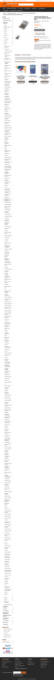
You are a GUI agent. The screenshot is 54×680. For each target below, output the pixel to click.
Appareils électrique (8, 116)
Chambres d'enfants (8, 216)
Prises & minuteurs (8, 447)
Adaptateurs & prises (7, 91)
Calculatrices (7, 197)
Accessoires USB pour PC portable (8, 82)
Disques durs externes (7, 256)
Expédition (6, 35)
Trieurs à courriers (8, 574)
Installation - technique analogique (7, 369)
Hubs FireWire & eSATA (7, 355)
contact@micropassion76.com (21, 0)
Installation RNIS (7, 374)
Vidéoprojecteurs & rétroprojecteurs (8, 590)
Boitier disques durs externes (8, 176)
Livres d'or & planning (7, 403)
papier (5, 37)
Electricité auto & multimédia (7, 277)
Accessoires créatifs (8, 51)
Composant (5, 10)
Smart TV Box (7, 532)
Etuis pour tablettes (8, 297)
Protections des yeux (7, 470)
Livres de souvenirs (8, 400)
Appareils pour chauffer (7, 118)
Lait (5, 383)
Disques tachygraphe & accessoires (7, 259)
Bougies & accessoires (7, 180)
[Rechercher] (27, 4)
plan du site (43, 667)
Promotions (6, 632)
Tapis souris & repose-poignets (8, 554)
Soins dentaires (7, 537)
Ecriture (5, 31)
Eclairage (6, 267)
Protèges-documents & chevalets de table (8, 476)
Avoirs (3, 664)
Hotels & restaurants (8, 353)
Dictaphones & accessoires (7, 253)
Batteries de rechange (7, 143)
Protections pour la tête (8, 473)
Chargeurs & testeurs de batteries (7, 223)
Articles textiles (7, 125)
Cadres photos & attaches (8, 195)
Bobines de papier (8, 157)
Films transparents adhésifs (8, 314)
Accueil (4, 17)
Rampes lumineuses (8, 491)
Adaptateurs (7, 88)
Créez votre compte (48, 0)
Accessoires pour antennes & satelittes (8, 62)
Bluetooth (6, 155)
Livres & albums (7, 396)
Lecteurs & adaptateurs (7, 393)
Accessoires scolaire (7, 79)
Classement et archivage (5, 607)
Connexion (41, 0)
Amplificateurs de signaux (8, 109)
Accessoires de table (7, 53)
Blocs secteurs (7, 153)
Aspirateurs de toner (8, 127)
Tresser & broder (8, 573)
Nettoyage (6, 597)
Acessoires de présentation (7, 85)
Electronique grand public (8, 279)
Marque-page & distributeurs (7, 417)
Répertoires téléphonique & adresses (7, 500)
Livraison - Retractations (8, 629)
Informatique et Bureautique (16, 10)
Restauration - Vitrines (7, 504)
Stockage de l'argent (7, 548)
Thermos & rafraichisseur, (7, 562)
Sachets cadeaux (8, 509)
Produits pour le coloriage (7, 457)
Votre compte (5, 659)
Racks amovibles (8, 482)
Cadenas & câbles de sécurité (8, 192)
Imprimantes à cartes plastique (7, 362)
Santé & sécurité (7, 518)
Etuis (5, 289)
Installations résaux (8, 376)
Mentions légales (7, 631)
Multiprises (6, 426)
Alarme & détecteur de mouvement (8, 102)
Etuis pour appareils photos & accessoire (8, 291)
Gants (6, 335)
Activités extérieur (8, 87)
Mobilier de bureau (6, 18)
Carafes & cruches (8, 202)
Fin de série (7, 321)
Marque (35, 22)
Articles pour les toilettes (7, 123)
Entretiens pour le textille (8, 282)
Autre (5, 44)
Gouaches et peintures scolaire (8, 347)
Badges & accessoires (7, 139)
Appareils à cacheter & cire (7, 114)
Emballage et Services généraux (7, 616)
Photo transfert (7, 437)
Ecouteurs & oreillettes (7, 271)
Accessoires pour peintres (8, 74)
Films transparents (8, 311)
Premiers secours (8, 442)
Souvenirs (6, 543)
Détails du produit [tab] (26, 54)
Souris (6, 541)
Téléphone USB (7, 559)
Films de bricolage (8, 305)
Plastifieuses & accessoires (6, 602)
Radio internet (7, 486)
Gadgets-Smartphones (7, 333)
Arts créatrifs (6, 39)
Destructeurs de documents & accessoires (7, 246)
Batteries (6, 140)
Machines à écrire (8, 407)
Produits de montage (7, 451)
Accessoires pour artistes (8, 66)
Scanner (6, 519)
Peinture (5, 40)
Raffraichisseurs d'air (7, 489)
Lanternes (6, 390)
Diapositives (7, 251)
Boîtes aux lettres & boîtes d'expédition (8, 167)
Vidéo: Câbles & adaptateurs (7, 587)
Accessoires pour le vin (8, 71)
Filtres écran (7, 319)
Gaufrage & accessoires (7, 341)
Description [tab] (18, 54)
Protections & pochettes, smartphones (7, 467)
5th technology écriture (7, 47)
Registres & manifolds (7, 494)
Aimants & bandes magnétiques (8, 99)
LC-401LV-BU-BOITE (32, 76)
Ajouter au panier (39, 30)
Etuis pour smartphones (7, 295)
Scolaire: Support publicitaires (8, 522)
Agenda (5, 33)
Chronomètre (7, 237)
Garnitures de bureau (7, 338)
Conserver (6, 239)
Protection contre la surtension (8, 464)
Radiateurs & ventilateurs (7, 485)
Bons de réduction (5, 667)
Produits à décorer (8, 448)
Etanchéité (6, 284)
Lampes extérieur (8, 385)
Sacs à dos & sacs (8, 514)
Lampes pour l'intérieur (7, 388)
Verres (6, 585)
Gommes (6, 344)
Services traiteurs (8, 529)
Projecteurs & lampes (7, 461)
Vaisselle (6, 581)
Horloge (6, 351)
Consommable (42, 8)
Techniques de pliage (8, 604)
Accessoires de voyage (7, 56)
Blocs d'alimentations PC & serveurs (8, 150)
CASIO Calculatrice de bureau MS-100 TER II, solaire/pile (44, 77)
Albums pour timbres (7, 105)
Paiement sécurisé (44, 664)
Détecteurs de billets (8, 249)
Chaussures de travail (7, 229)
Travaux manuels (8, 568)
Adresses (3, 665)
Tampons (5, 42)
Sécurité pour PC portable (7, 527)
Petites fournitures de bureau (7, 27)
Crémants (6, 241)
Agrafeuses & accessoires (7, 97)
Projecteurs (7, 458)
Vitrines (6, 592)
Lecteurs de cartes (8, 394)
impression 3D (5, 624)
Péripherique (27, 8)
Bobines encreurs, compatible (8, 159)
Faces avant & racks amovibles (8, 299)
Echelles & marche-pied (8, 265)
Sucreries (6, 550)
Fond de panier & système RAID (8, 323)
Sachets (6, 507)
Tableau (5, 599)
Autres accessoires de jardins (8, 134)
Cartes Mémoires (8, 209)
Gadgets (6, 331)
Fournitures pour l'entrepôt (7, 326)
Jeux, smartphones (8, 382)
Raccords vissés (7, 480)
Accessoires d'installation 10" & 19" (8, 59)
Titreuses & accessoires (7, 564)
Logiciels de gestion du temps (8, 405)
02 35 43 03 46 (9, 0)
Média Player (7, 419)
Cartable (5, 29)
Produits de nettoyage (7, 454)
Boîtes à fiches (7, 164)
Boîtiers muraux (7, 178)
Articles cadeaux (7, 120)
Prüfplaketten (7, 478)
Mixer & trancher (7, 424)
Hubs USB (6, 357)
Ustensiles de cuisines (7, 579)
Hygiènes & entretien (7, 360)
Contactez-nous (43, 665)
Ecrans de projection (6, 274)
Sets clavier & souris (8, 530)
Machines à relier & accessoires (8, 410)
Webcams (6, 594)
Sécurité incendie (8, 524)
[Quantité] (39, 27)
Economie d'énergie (8, 269)
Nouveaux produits (7, 634)
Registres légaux (7, 496)
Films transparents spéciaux (8, 317)
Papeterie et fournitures (11, 8)
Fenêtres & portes (8, 301)
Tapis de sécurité (8, 552)
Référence (36, 21)
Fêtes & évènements (8, 303)
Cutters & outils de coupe (8, 243)
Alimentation (7, 107)
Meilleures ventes (7, 636)
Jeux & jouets (7, 378)
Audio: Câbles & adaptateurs (7, 131)
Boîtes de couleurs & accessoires (8, 169)
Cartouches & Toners (7, 20)
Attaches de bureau (8, 129)
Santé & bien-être (8, 516)
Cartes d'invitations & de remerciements (8, 207)
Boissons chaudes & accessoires (8, 162)
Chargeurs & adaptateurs (7, 220)
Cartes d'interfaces (8, 204)
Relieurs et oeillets (8, 497)
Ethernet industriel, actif (8, 287)
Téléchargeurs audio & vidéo (7, 557)
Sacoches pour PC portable (8, 512)
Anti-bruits (6, 111)
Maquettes (6, 412)
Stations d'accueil (8, 545)
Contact (17, 659)
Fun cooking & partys (7, 329)
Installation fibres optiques (8, 372)
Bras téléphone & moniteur (8, 183)
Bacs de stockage (8, 136)
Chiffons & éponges (8, 235)
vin (5, 596)
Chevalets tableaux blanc (8, 233)
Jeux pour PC (7, 380)
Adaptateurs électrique (7, 94)
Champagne (7, 218)
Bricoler (6, 187)
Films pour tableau (8, 310)
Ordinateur (34, 8)
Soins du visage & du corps (8, 540)
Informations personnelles (6, 661)
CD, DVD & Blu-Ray (8, 214)
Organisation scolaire (7, 430)
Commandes (4, 663)
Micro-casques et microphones (8, 422)
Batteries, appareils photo (8, 146)
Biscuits (6, 148)
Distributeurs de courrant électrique (8, 262)
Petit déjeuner (7, 435)
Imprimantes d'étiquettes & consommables (7, 365)
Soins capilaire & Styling (7, 535)
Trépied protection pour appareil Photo (8, 571)
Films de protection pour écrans (8, 308)
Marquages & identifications (7, 415)
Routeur (6, 506)
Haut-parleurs (7, 349)
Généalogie (7, 342)
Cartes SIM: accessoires (7, 212)
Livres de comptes (8, 398)
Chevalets (6, 230)
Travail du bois (7, 566)
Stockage (20, 8)
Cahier (5, 25)
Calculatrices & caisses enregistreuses (7, 200)
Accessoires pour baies (8, 68)
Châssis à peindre (8, 226)
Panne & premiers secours (8, 433)
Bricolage (6, 185)
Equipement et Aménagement (6, 613)
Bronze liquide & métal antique (7, 189)
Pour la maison (6, 610)
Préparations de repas (7, 445)
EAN (42, 21)
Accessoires (7, 49)
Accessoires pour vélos (8, 77)
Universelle (6, 576)
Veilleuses (6, 583)
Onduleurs (6, 427)
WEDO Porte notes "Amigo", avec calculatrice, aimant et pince (21, 78)
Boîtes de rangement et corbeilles (7, 172)
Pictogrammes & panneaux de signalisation (8, 439)
